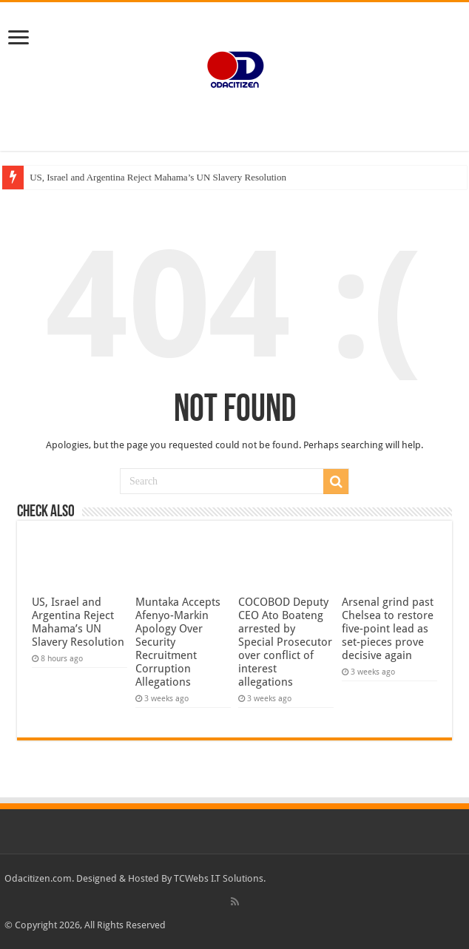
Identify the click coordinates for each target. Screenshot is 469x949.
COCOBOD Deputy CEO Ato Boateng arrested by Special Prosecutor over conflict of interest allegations (285, 642)
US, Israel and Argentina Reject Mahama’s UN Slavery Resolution (158, 177)
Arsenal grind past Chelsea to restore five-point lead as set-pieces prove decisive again (387, 628)
